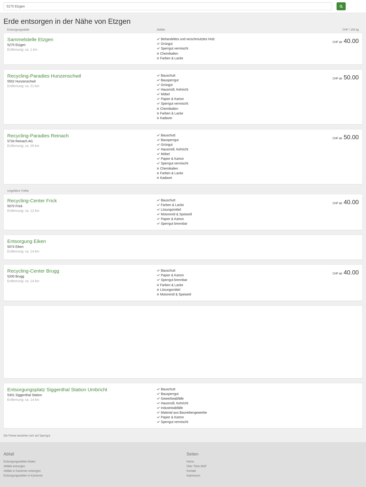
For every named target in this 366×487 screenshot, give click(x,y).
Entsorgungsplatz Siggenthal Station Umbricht (57, 389)
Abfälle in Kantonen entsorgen (22, 471)
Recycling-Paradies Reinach (38, 135)
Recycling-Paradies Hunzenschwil (44, 75)
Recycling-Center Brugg (33, 271)
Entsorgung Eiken (26, 241)
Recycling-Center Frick (32, 200)
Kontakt (191, 471)
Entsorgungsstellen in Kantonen (23, 475)
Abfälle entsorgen (14, 466)
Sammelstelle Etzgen (30, 39)
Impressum (193, 475)
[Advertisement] (147, 342)
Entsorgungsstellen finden (19, 461)
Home (190, 461)
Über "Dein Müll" (197, 466)
